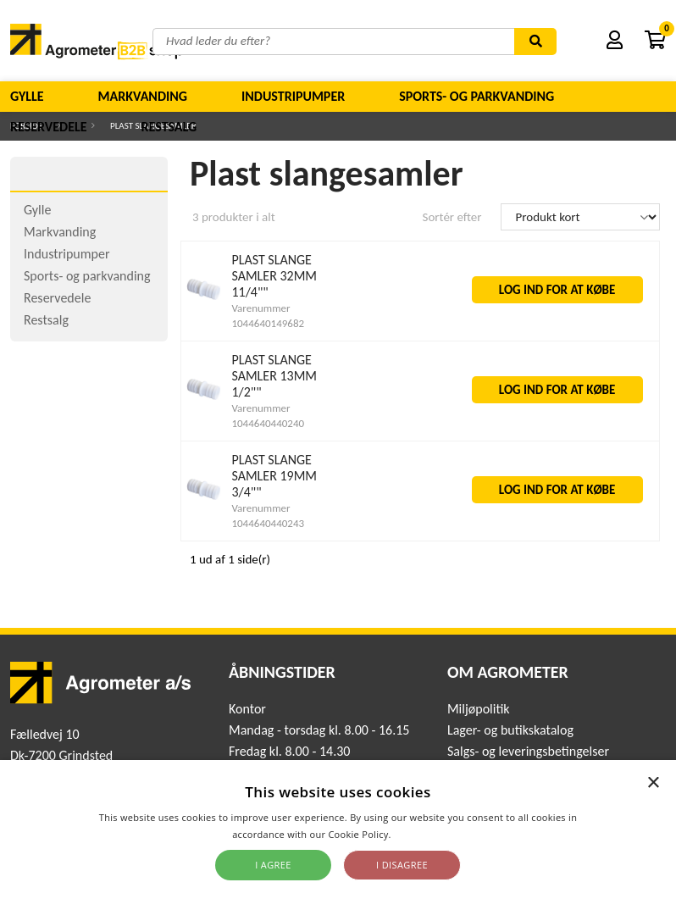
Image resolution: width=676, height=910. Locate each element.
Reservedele (48, 127)
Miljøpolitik (478, 709)
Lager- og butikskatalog (510, 730)
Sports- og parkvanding (476, 96)
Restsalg (169, 127)
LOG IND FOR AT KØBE (557, 289)
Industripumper (293, 96)
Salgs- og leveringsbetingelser (528, 751)
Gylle (27, 96)
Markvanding (142, 96)
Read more (419, 834)
